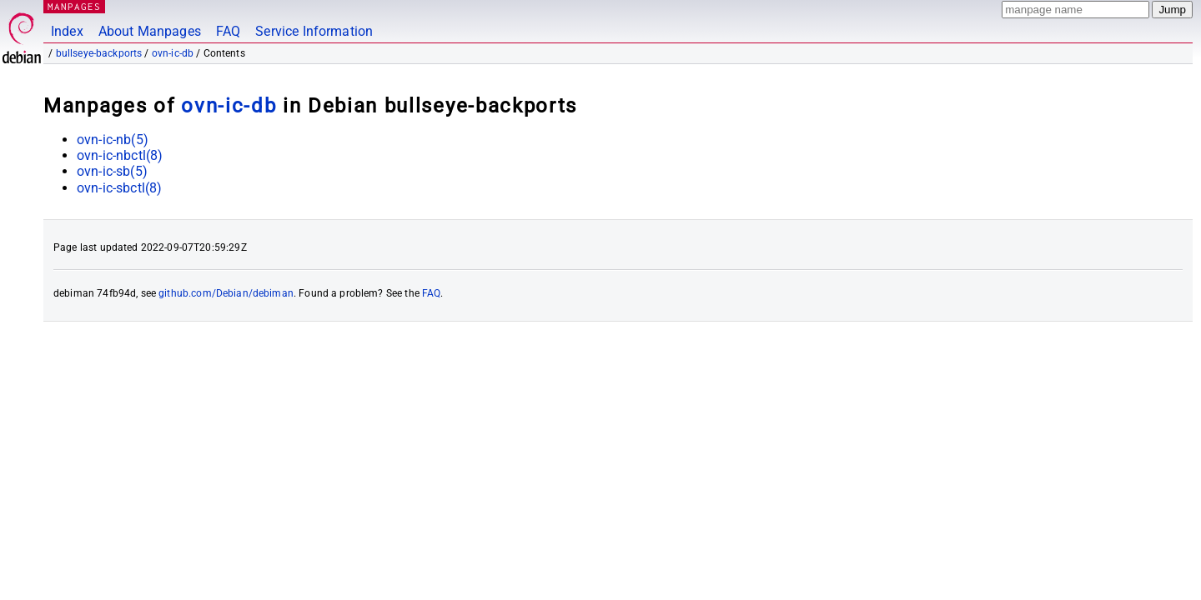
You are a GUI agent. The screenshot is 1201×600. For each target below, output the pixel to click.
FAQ (228, 31)
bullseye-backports (99, 53)
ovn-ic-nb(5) (112, 140)
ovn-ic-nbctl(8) (120, 155)
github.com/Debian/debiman (226, 293)
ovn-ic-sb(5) (112, 171)
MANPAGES (74, 6)
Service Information (314, 31)
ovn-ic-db (172, 53)
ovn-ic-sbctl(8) (119, 188)
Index (67, 31)
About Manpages (149, 31)
